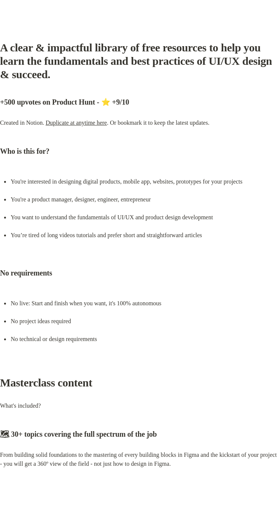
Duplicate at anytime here (76, 123)
